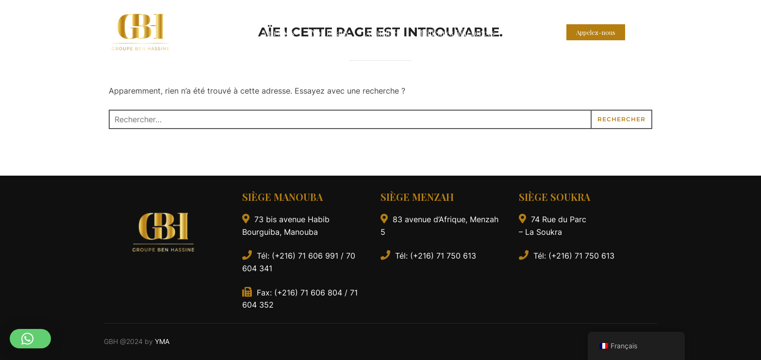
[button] (30, 338)
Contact (525, 33)
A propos (280, 33)
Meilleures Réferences (455, 33)
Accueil (232, 33)
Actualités (382, 33)
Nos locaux (330, 33)
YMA (162, 341)
